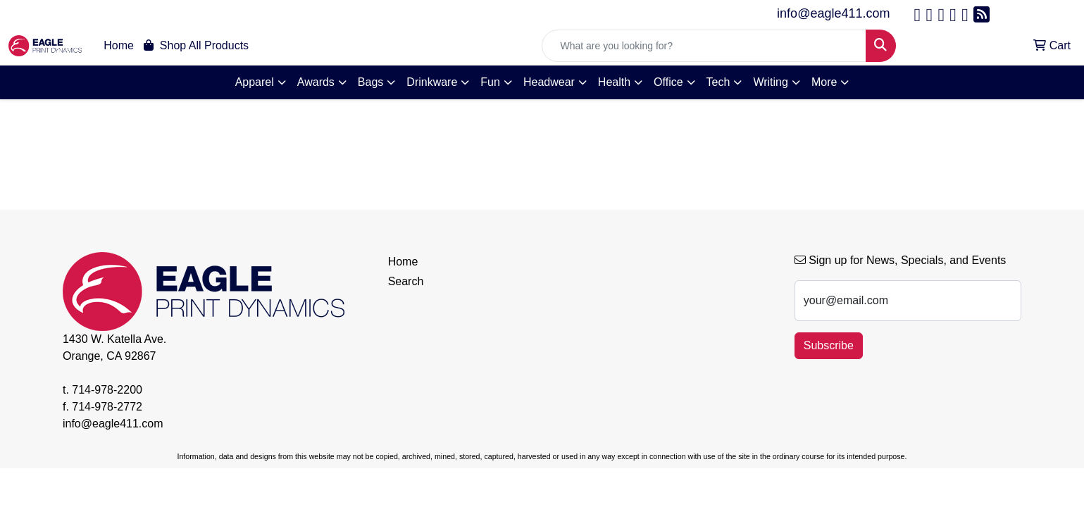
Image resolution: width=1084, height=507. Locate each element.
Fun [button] (490, 82)
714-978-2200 (107, 390)
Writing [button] (770, 82)
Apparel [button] (254, 82)
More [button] (824, 82)
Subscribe (829, 345)
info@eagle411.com (833, 13)
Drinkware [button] (431, 82)
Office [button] (668, 82)
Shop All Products (196, 45)
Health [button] (614, 82)
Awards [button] (316, 82)
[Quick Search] (704, 46)
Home (119, 45)
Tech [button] (718, 82)
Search (406, 281)
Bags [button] (370, 82)
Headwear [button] (549, 82)
